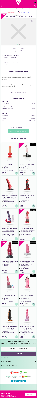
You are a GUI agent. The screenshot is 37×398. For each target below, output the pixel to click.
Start (6, 8)
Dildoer (23, 8)
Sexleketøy (11, 8)
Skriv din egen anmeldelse (18, 131)
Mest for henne (17, 8)
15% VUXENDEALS (24, 12)
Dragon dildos (29, 8)
